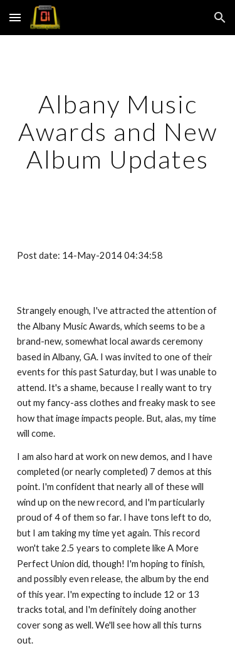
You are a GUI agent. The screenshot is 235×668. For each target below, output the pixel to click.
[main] (118, 131)
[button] (15, 17)
